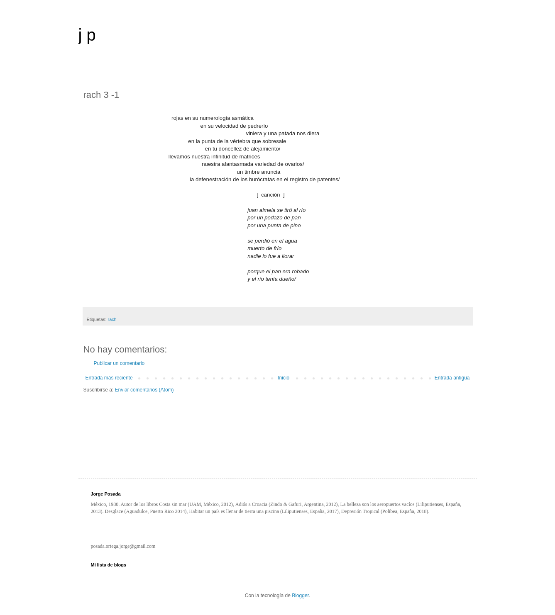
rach (112, 319)
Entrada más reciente (109, 378)
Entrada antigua (452, 378)
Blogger (300, 595)
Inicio (283, 378)
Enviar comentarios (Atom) (144, 390)
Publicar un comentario (119, 363)
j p (87, 35)
